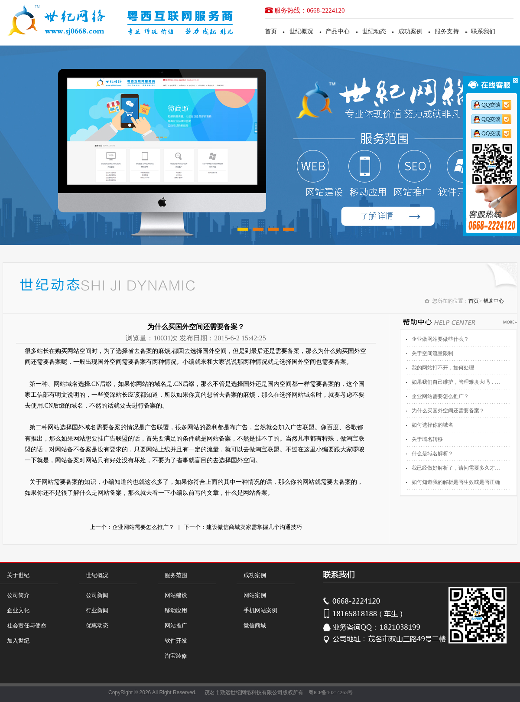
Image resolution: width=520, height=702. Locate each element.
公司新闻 (97, 595)
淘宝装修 (176, 656)
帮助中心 (493, 301)
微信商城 (255, 625)
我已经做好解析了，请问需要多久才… (456, 468)
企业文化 (18, 610)
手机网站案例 (260, 610)
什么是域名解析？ (432, 454)
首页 (271, 31)
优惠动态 (97, 625)
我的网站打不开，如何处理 (443, 368)
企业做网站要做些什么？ (440, 339)
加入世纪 (18, 640)
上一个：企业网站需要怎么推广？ (132, 527)
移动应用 (176, 610)
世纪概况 (301, 31)
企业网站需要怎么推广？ (440, 396)
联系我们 (483, 31)
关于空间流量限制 (432, 353)
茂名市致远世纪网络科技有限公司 (244, 692)
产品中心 (337, 31)
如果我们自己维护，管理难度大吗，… (456, 382)
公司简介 (18, 595)
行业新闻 (97, 610)
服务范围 (176, 575)
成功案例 (410, 31)
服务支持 (447, 31)
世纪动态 (374, 31)
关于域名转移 (427, 439)
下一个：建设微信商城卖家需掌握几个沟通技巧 (243, 527)
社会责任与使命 (26, 625)
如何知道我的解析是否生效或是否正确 (456, 482)
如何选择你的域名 (432, 425)
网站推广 (176, 625)
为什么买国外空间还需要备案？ (448, 411)
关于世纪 (18, 575)
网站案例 (255, 595)
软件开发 (176, 640)
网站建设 (176, 595)
